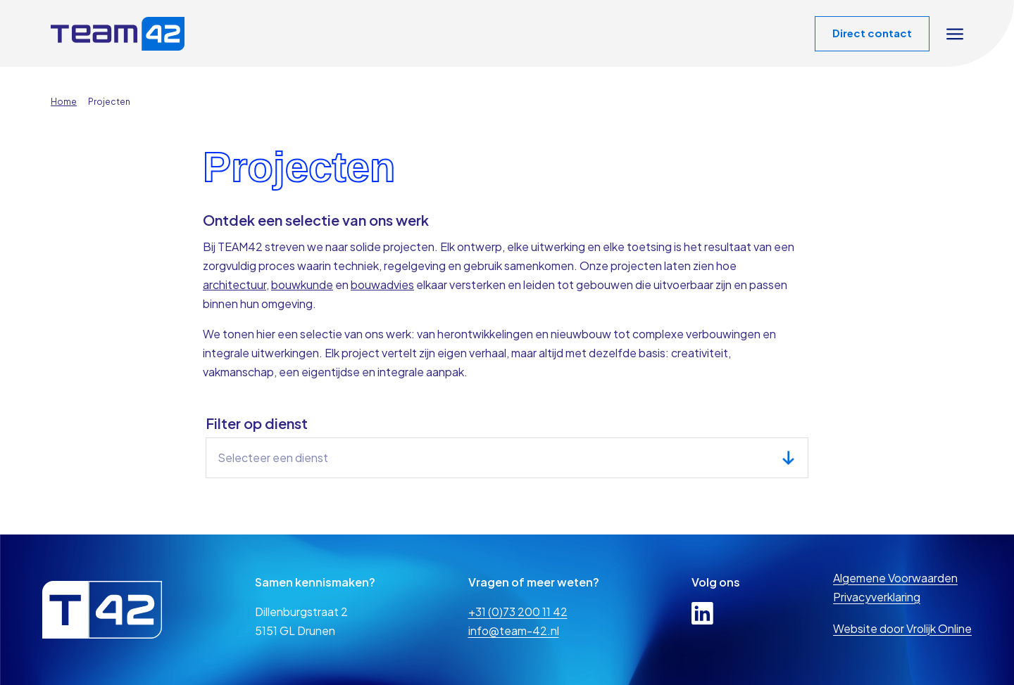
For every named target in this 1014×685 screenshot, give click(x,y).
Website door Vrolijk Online (902, 628)
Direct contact (872, 32)
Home (64, 101)
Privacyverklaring (876, 596)
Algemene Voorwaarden (895, 577)
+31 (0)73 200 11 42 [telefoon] (518, 611)
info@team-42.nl (513, 630)
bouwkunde (302, 284)
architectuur (234, 284)
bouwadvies (382, 284)
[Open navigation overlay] (954, 33)
